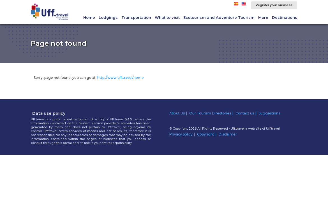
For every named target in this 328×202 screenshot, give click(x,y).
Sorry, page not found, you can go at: (89, 77)
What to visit (167, 17)
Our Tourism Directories (210, 113)
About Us (177, 113)
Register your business (274, 5)
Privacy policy (181, 134)
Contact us (244, 113)
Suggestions (269, 113)
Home (89, 17)
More (263, 17)
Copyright (205, 134)
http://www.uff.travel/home (120, 77)
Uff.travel (273, 128)
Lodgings (108, 17)
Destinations (284, 17)
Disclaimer (228, 134)
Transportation (136, 17)
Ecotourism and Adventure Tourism (219, 17)
